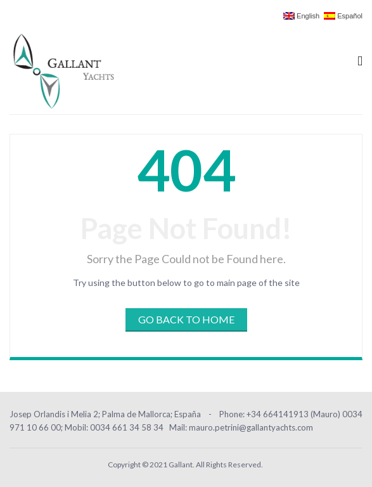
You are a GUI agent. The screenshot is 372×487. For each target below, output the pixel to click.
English (301, 16)
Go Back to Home (186, 319)
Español (343, 16)
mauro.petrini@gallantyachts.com (251, 427)
